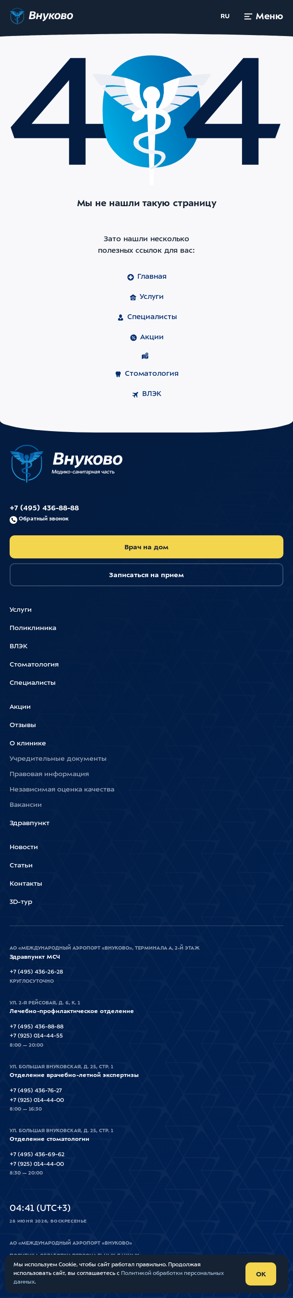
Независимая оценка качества (62, 789)
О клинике (28, 743)
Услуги (146, 297)
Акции (147, 338)
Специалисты (147, 317)
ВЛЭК (146, 394)
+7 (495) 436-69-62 (37, 1155)
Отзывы (23, 725)
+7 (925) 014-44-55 (36, 1036)
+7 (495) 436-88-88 (44, 514)
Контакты (26, 883)
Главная (147, 277)
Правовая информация (49, 774)
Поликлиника (33, 628)
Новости (24, 847)
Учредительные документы (58, 758)
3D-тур (21, 902)
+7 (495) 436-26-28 (36, 972)
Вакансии (26, 805)
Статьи (21, 865)
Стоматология (146, 374)
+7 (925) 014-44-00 (37, 1100)
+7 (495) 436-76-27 (35, 1091)
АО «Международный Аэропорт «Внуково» (71, 1243)
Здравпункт (29, 823)
